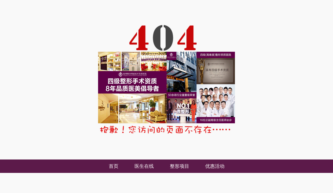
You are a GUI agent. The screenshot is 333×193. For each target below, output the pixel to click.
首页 (113, 166)
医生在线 (144, 166)
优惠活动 (215, 166)
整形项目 (179, 166)
